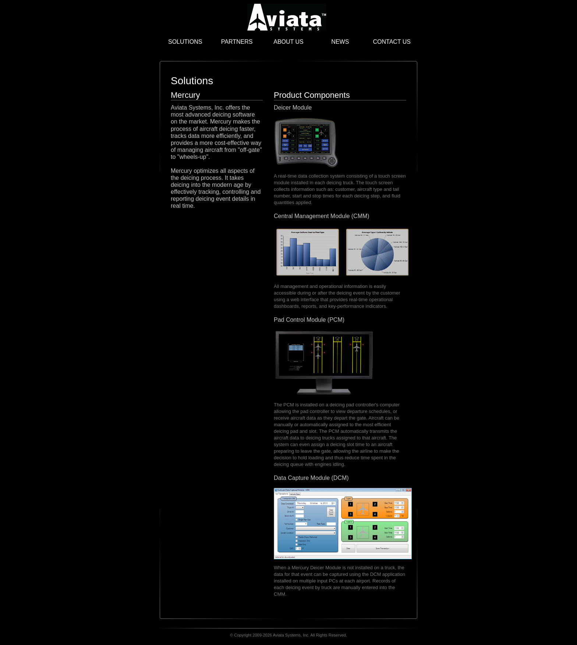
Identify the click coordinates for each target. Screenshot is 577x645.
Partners (237, 42)
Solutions (185, 42)
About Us (288, 42)
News (340, 42)
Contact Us (392, 42)
